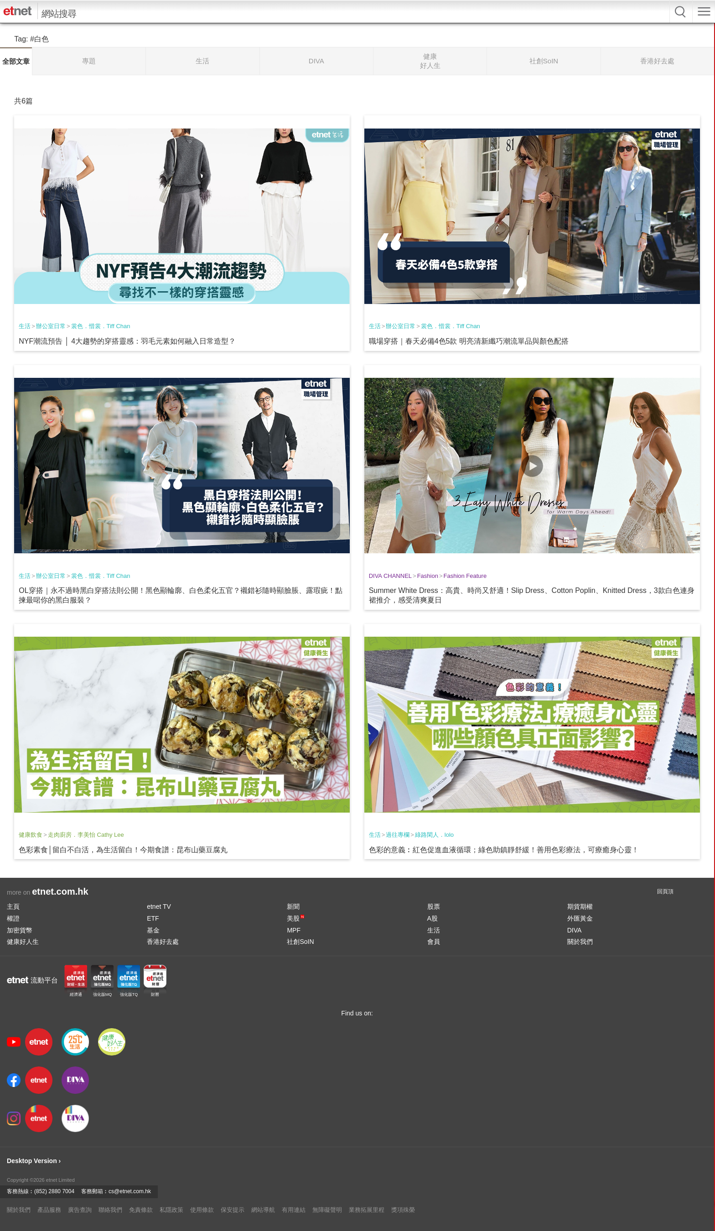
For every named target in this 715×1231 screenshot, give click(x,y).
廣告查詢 (80, 1209)
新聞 (293, 906)
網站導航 (263, 1209)
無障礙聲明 (327, 1209)
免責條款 (141, 1209)
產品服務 (49, 1209)
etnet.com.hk (60, 891)
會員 (433, 941)
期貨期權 (580, 906)
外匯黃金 (580, 918)
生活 (25, 326)
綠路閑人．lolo (434, 834)
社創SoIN (300, 941)
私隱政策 (171, 1209)
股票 (433, 906)
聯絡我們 (110, 1209)
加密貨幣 (19, 930)
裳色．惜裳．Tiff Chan (100, 326)
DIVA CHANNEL (390, 575)
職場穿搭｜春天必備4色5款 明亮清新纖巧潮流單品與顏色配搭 (469, 341)
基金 (153, 930)
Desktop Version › (34, 1160)
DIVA (574, 930)
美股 (295, 918)
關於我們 (580, 941)
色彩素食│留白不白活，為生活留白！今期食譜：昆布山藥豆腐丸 (123, 850)
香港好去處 (163, 941)
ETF (153, 918)
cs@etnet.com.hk (130, 1191)
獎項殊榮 (403, 1209)
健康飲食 (30, 834)
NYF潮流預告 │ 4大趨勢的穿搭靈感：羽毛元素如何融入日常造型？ (127, 341)
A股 (432, 918)
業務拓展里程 (366, 1209)
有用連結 (294, 1209)
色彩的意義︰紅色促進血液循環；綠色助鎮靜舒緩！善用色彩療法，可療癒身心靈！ (504, 850)
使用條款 (202, 1209)
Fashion (427, 575)
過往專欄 (397, 834)
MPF (294, 930)
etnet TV (159, 906)
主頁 (13, 906)
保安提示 (232, 1209)
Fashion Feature (465, 575)
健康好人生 (23, 941)
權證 (13, 918)
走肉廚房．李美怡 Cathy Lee (86, 834)
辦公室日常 (51, 326)
